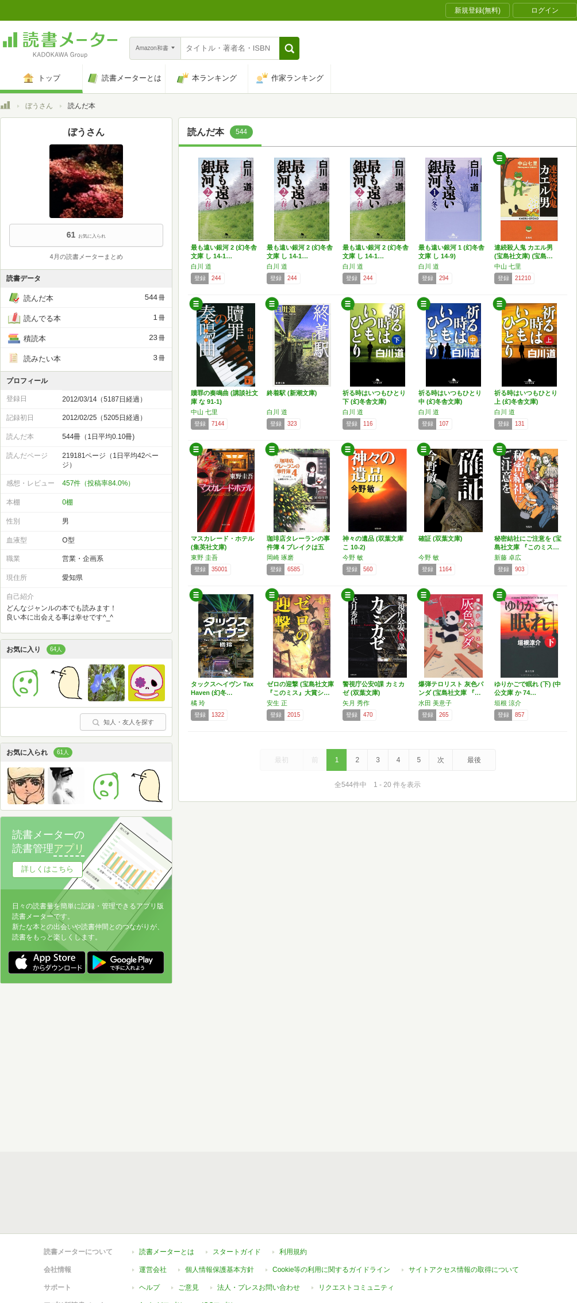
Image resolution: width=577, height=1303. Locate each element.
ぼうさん (39, 106)
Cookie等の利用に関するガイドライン (331, 1066)
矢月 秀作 (356, 703)
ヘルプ (149, 1083)
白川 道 (201, 266)
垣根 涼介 (507, 703)
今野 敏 (353, 557)
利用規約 (293, 1048)
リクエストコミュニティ (356, 1083)
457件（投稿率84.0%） (98, 483)
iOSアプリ (218, 1101)
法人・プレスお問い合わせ (258, 1083)
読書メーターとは (166, 1048)
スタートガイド (237, 1048)
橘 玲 (198, 703)
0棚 (67, 502)
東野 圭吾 (204, 557)
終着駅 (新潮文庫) (292, 392)
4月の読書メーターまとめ (85, 256)
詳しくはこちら (47, 869)
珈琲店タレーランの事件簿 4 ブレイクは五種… (298, 547)
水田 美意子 (435, 703)
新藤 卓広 (507, 557)
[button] (289, 48)
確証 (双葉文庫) (440, 538)
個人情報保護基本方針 (219, 1066)
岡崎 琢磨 (280, 557)
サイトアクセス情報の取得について (464, 1066)
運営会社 (153, 1066)
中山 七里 (507, 266)
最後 (474, 760)
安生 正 (277, 703)
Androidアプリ (161, 1101)
